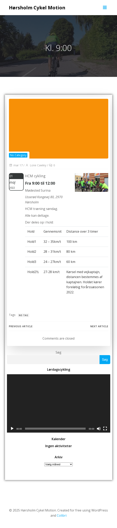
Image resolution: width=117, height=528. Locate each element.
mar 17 (16, 165)
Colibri (62, 515)
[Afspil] (12, 429)
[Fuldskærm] (105, 429)
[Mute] (99, 429)
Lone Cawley (35, 165)
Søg (58, 352)
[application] (58, 403)
